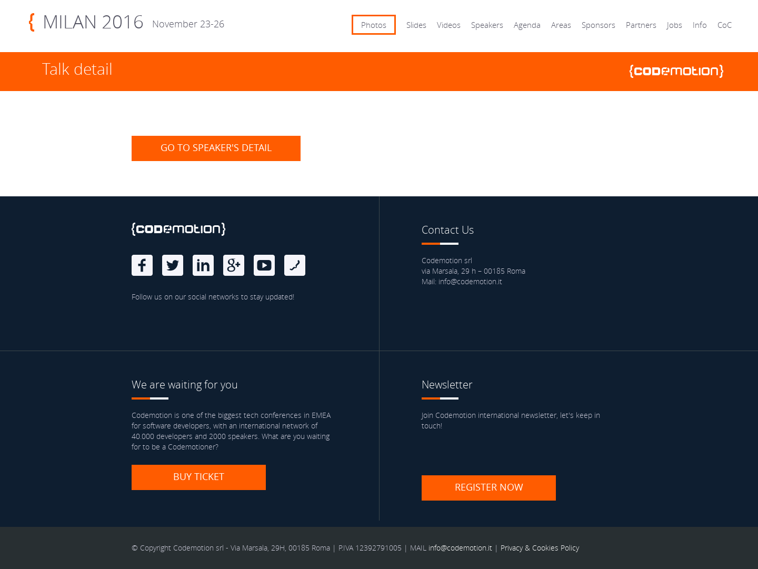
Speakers (487, 24)
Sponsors (598, 24)
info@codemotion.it (460, 548)
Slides (416, 24)
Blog (294, 265)
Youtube (264, 265)
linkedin (203, 265)
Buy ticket (198, 476)
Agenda (527, 24)
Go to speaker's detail (216, 147)
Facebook (142, 265)
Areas (561, 24)
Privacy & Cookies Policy (540, 548)
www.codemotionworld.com (681, 71)
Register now (489, 487)
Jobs (674, 24)
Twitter (172, 265)
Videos (449, 24)
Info (700, 24)
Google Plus (233, 265)
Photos (373, 24)
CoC (724, 24)
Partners (641, 24)
